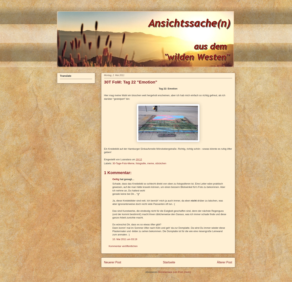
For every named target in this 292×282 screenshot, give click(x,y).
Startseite (169, 262)
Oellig (115, 179)
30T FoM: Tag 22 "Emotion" (130, 82)
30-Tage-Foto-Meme (123, 163)
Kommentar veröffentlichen (123, 246)
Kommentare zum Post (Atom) (174, 272)
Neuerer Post (112, 262)
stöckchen (160, 163)
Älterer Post (224, 262)
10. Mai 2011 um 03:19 (124, 239)
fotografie (141, 163)
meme (150, 163)
